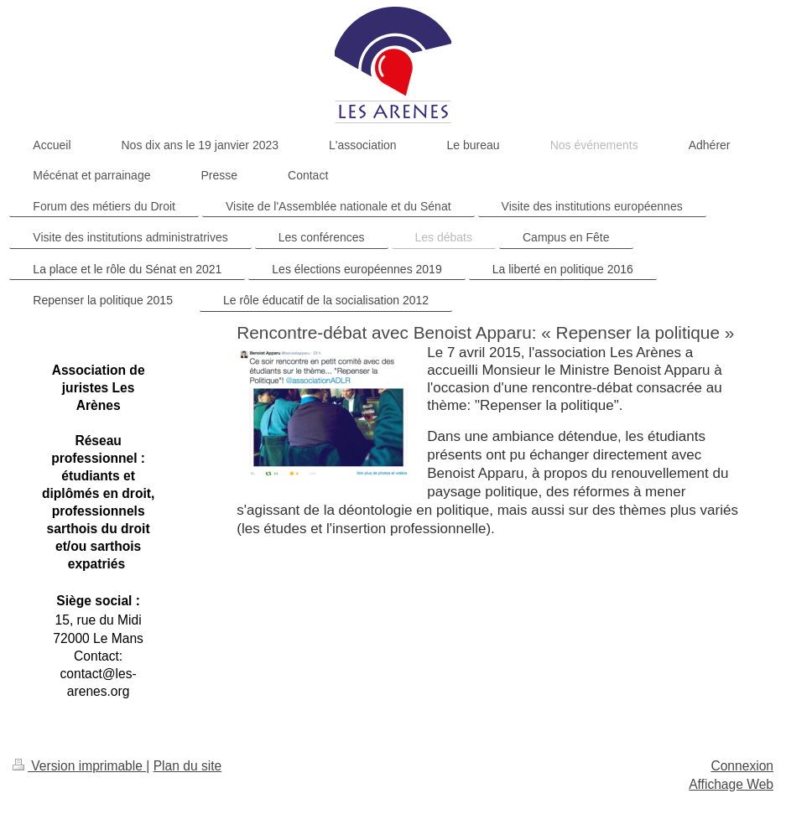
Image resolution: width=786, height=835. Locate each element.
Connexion (742, 766)
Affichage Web (731, 784)
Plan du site (188, 766)
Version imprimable (79, 766)
